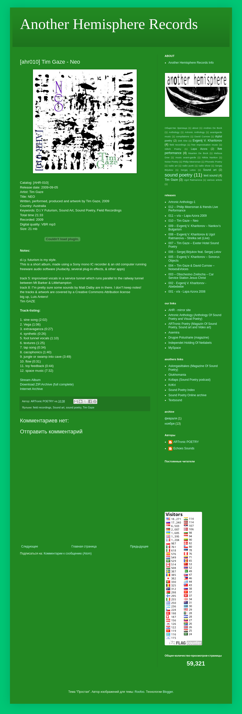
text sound (211, 175)
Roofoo (139, 692)
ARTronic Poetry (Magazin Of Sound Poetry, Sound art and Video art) (192, 325)
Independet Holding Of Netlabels (190, 343)
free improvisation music (204, 144)
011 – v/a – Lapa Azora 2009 (187, 215)
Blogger (168, 692)
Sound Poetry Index (181, 390)
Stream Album (30, 380)
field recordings (42, 407)
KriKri (172, 385)
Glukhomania (177, 374)
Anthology (174, 132)
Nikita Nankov (210, 157)
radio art (172, 165)
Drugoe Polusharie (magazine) (188, 337)
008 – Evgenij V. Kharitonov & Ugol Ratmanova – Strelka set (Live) (191, 236)
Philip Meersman (192, 161)
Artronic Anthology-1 (181, 202)
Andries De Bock (212, 128)
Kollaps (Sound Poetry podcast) (189, 379)
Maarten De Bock (198, 153)
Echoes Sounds (183, 448)
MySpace (174, 348)
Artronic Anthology (195, 132)
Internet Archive (31, 389)
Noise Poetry (171, 161)
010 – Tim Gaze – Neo (183, 220)
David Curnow (202, 136)
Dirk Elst (182, 140)
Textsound (175, 400)
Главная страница (84, 546)
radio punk (188, 165)
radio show (204, 165)
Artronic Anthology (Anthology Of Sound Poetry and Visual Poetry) (194, 316)
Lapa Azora (199, 148)
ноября (170, 423)
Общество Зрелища (176, 128)
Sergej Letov (188, 170)
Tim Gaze (88, 407)
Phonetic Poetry (213, 161)
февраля (171, 418)
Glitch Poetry (173, 149)
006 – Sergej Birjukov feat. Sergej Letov (194, 252)
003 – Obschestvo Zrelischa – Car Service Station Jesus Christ (191, 276)
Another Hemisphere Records (109, 24)
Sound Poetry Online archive (187, 395)
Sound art (58, 407)
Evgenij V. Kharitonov (207, 140)
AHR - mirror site (179, 310)
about (195, 128)
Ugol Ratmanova (193, 179)
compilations (182, 136)
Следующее (29, 546)
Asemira (173, 332)
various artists (214, 179)
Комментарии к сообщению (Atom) (68, 553)
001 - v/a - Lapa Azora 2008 (186, 291)
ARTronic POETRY (186, 442)
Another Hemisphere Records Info (191, 62)
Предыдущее (139, 546)
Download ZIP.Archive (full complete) (47, 384)
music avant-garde (185, 157)
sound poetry (73, 407)
